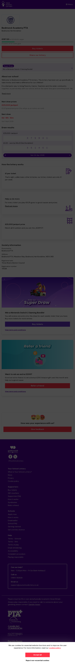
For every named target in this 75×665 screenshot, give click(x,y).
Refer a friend (37, 385)
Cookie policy (13, 481)
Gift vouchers (13, 493)
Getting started (14, 526)
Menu (69, 4)
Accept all (37, 655)
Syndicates (12, 502)
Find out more (11, 206)
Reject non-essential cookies (37, 660)
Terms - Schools (14, 538)
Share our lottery (37, 55)
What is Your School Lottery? (20, 472)
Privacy (11, 478)
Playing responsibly (15, 557)
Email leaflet (13, 520)
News (10, 475)
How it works (13, 499)
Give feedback (37, 429)
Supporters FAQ (14, 496)
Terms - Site (13, 541)
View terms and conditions (15, 330)
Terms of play (13, 545)
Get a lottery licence (16, 530)
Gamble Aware (34, 604)
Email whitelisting (15, 548)
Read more (6, 93)
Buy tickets (37, 48)
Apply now (12, 514)
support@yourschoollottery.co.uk (25, 585)
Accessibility (13, 551)
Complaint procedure (16, 554)
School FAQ (12, 523)
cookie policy (55, 648)
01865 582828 (16, 578)
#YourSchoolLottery (15, 461)
